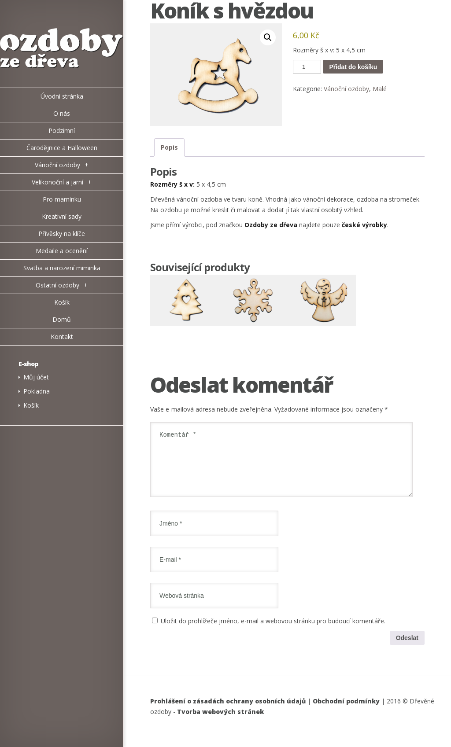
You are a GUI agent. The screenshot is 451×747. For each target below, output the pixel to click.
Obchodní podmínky (346, 711)
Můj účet (36, 377)
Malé (380, 89)
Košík (31, 405)
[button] (268, 37)
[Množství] (307, 67)
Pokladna (36, 391)
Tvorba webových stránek (220, 722)
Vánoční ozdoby (346, 89)
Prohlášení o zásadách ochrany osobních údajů (228, 711)
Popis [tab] (169, 147)
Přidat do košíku (353, 66)
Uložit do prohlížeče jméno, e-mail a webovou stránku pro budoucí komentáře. (273, 631)
